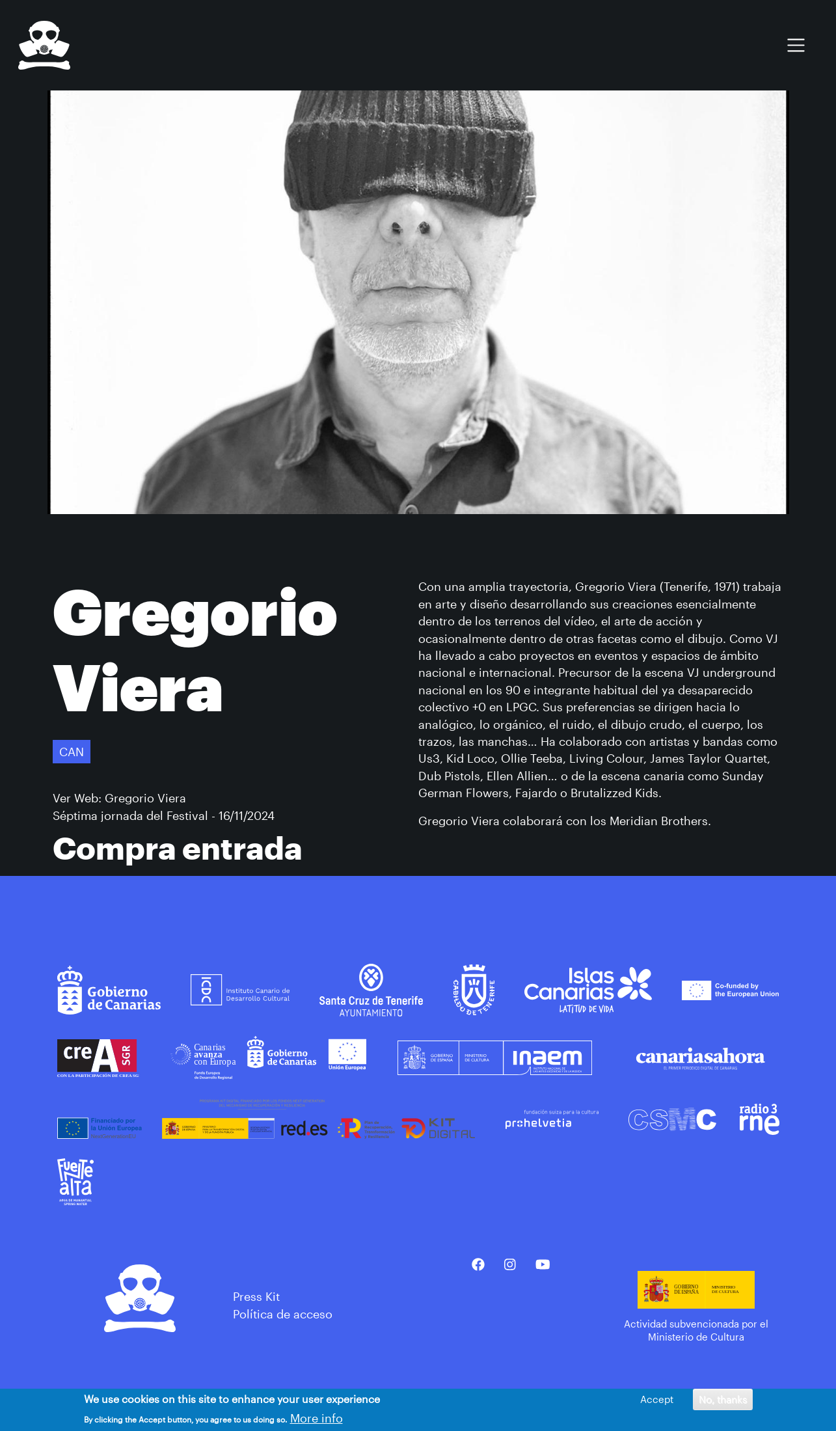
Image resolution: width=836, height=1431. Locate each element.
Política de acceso (282, 1313)
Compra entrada (178, 847)
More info (316, 1419)
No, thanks (723, 1400)
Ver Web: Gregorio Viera (119, 797)
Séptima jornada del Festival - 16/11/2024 (164, 815)
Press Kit (256, 1296)
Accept (656, 1400)
